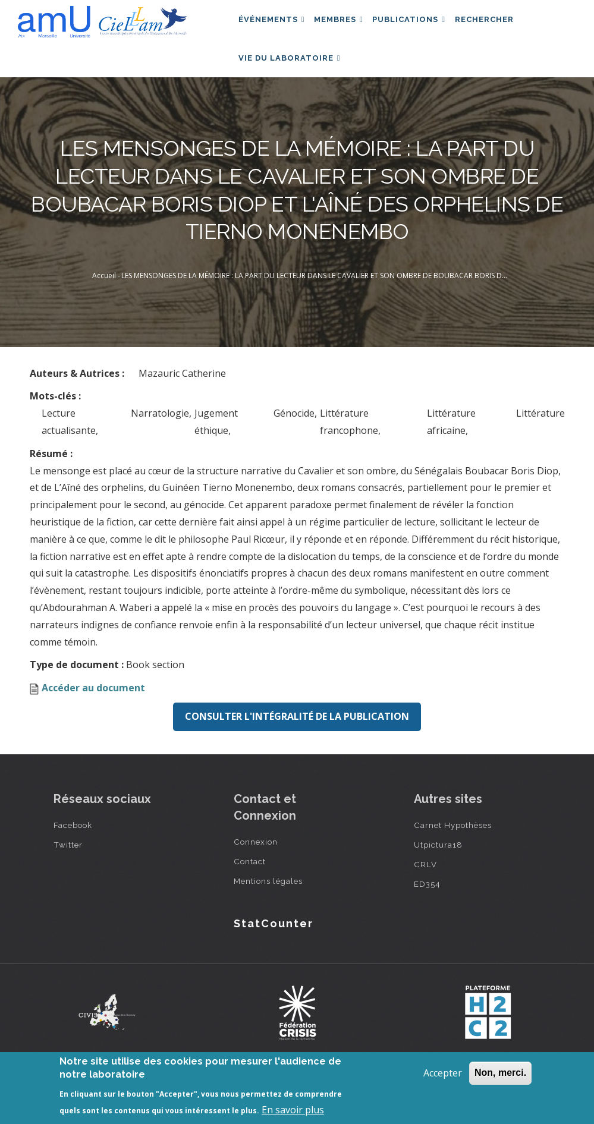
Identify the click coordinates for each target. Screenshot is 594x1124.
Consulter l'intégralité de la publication (297, 743)
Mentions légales (268, 907)
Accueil (104, 302)
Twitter (68, 871)
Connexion (256, 868)
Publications (421, 25)
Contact (250, 887)
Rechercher (501, 25)
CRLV (425, 890)
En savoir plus (293, 1109)
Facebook (73, 851)
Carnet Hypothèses (453, 851)
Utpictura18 (438, 871)
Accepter (442, 1072)
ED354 (427, 910)
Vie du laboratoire (292, 77)
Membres (346, 25)
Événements (274, 25)
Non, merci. (500, 1073)
